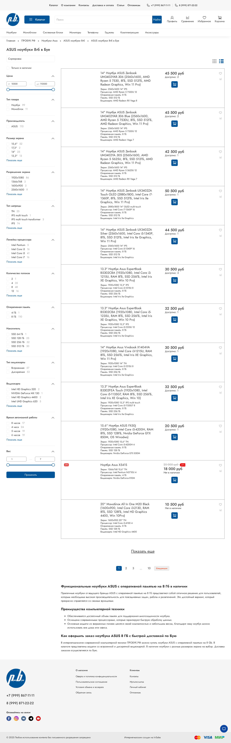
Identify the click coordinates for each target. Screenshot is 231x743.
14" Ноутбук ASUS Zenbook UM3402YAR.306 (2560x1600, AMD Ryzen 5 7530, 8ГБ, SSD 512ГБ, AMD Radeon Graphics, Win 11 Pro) (125, 79)
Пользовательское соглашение (91, 681)
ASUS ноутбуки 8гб (74, 40)
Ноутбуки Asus (49, 40)
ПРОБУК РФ (28, 40)
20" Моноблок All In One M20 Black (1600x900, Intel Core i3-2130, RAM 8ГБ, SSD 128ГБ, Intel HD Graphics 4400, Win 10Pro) (124, 510)
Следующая (161, 568)
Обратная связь (84, 692)
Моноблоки (29, 32)
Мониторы (75, 32)
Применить (31, 475)
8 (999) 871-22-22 (186, 5)
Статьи (120, 5)
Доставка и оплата (103, 5)
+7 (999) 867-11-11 (158, 5)
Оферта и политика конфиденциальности (96, 676)
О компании (68, 5)
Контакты (84, 5)
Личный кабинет (138, 687)
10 (149, 568)
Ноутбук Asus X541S (113, 464)
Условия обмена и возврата (90, 687)
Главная (10, 40)
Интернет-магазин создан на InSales (142, 737)
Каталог (53, 5)
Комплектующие (129, 32)
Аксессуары (152, 32)
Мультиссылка (137, 681)
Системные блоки (53, 32)
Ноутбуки (11, 32)
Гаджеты (109, 32)
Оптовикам (134, 5)
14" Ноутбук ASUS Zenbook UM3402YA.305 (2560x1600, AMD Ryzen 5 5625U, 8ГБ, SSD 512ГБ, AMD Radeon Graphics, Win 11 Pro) (126, 157)
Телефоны (93, 32)
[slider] (8, 89)
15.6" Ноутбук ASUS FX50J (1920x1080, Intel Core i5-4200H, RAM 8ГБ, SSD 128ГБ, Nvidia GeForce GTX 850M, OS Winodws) (126, 431)
